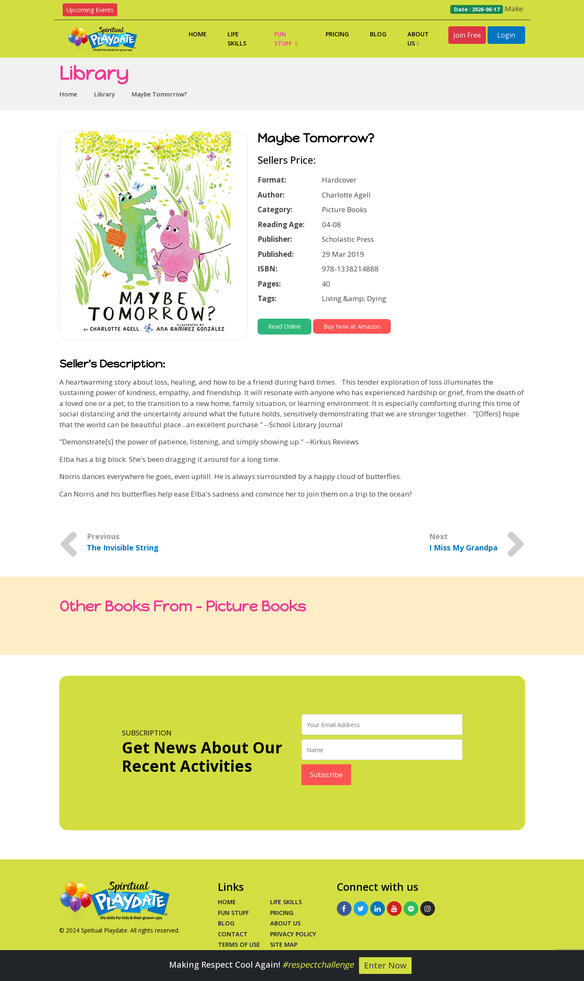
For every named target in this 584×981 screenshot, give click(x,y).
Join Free (467, 35)
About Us (418, 38)
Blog (378, 34)
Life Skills (237, 38)
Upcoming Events (90, 10)
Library (104, 94)
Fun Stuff (285, 38)
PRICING (281, 913)
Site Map (283, 944)
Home (198, 34)
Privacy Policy (293, 934)
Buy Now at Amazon (352, 326)
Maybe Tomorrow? (159, 94)
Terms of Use (239, 944)
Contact (233, 934)
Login (506, 35)
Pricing (337, 34)
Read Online (284, 326)
